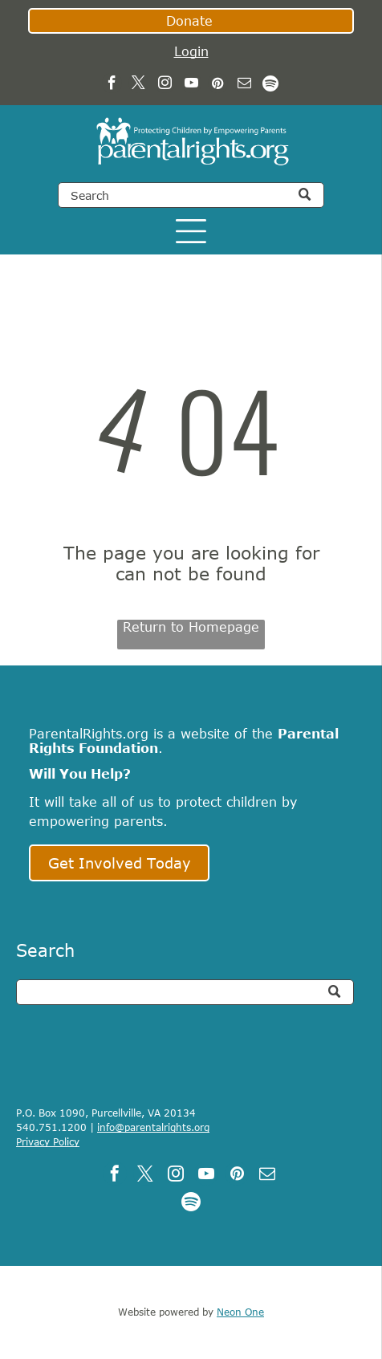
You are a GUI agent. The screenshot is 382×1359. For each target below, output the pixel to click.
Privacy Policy (47, 1141)
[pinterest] (218, 85)
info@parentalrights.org (153, 1127)
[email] (244, 85)
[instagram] (165, 85)
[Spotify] (271, 85)
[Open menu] (191, 231)
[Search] (190, 195)
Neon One (240, 1311)
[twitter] (138, 85)
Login (191, 51)
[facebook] (112, 85)
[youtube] (191, 85)
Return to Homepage (191, 627)
